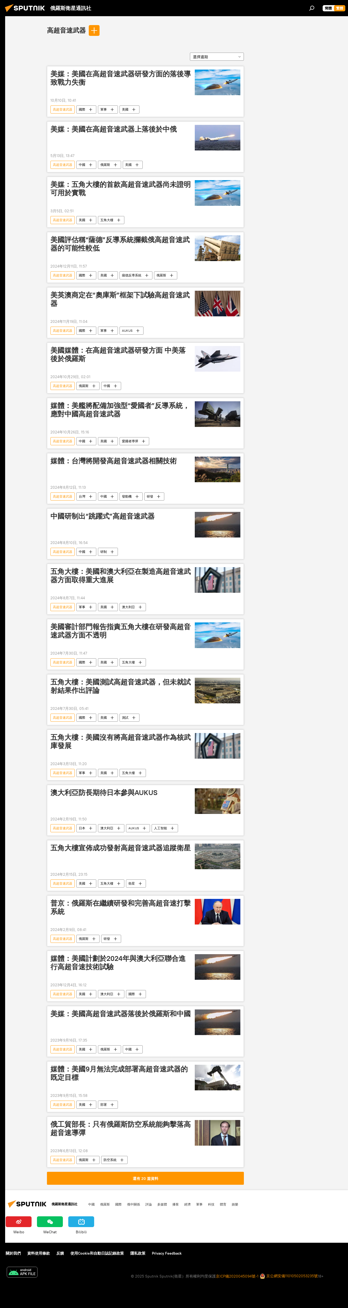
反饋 (60, 1253)
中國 (82, 165)
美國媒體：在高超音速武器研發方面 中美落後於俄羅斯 (118, 354)
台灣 (82, 496)
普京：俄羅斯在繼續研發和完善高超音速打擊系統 (120, 907)
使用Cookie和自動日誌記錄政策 (97, 1253)
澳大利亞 (128, 607)
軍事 (103, 109)
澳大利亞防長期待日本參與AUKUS (104, 792)
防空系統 (110, 1160)
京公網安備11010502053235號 (289, 1276)
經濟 (187, 1204)
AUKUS (127, 330)
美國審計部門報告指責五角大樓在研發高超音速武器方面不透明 (120, 630)
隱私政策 (137, 1253)
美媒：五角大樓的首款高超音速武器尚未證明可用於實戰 (120, 188)
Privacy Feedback (167, 1253)
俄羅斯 (105, 165)
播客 (175, 1204)
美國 (125, 109)
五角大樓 (106, 220)
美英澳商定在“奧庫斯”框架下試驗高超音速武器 (120, 299)
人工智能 (160, 828)
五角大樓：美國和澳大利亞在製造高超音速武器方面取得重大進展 (120, 575)
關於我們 (13, 1253)
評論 (148, 1204)
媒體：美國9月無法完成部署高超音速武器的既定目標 (119, 1073)
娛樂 (235, 1204)
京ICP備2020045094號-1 (237, 1276)
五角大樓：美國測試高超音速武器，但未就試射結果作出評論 (120, 686)
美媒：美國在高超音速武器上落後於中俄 (113, 129)
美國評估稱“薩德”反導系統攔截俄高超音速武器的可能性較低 (120, 243)
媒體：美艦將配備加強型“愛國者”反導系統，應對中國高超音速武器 (120, 409)
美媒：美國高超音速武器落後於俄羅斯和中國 (120, 1013)
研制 (103, 552)
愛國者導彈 (130, 441)
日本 (82, 828)
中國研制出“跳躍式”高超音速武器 (102, 516)
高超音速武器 (66, 30)
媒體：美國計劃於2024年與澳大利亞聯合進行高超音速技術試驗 (118, 962)
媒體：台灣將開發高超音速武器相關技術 (113, 461)
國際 (82, 109)
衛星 (131, 883)
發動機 (127, 496)
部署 (103, 1104)
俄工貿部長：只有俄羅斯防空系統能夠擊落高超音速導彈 (120, 1128)
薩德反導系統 (131, 275)
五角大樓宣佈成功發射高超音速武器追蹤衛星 (120, 848)
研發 (150, 496)
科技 (211, 1204)
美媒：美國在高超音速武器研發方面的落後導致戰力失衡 (120, 78)
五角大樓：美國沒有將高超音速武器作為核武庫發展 (120, 741)
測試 (125, 717)
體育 (223, 1204)
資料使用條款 (38, 1253)
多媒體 (162, 1204)
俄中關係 (133, 1204)
